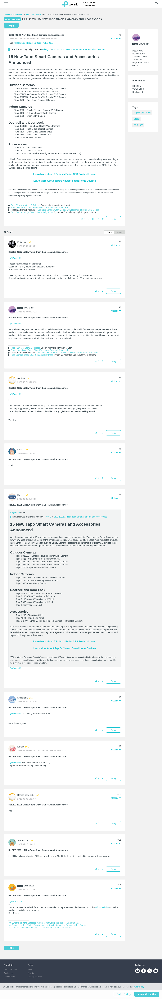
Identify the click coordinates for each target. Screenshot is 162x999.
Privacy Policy (9, 977)
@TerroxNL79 (16, 902)
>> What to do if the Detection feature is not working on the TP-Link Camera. (43, 923)
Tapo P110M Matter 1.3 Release (25, 205)
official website (102, 908)
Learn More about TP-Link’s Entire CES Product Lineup (64, 174)
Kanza (20, 495)
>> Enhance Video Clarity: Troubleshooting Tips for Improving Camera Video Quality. (47, 926)
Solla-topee (29, 886)
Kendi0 (20, 747)
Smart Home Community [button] (89, 3)
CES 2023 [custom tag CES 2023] (138, 125)
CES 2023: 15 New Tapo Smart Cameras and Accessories (78, 49)
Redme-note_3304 (25, 795)
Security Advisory (35, 977)
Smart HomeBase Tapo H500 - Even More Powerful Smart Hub (39, 207)
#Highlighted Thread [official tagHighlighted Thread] (23, 43)
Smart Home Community (13, 14)
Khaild (20, 450)
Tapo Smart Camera (33, 14)
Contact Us (8, 973)
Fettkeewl (21, 242)
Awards (31, 973)
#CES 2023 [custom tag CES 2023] (48, 43)
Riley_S (45, 49)
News (30, 969)
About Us (8, 965)
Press (30, 965)
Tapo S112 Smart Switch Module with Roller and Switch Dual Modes (67, 210)
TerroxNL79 (22, 841)
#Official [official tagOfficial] (38, 43)
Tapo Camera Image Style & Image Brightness (32, 212)
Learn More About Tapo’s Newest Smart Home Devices (64, 180)
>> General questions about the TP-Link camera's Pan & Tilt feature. (39, 928)
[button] (102, 219)
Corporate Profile (10, 969)
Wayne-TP (28, 308)
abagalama (22, 698)
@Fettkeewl (15, 324)
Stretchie (21, 379)
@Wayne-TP (15, 258)
